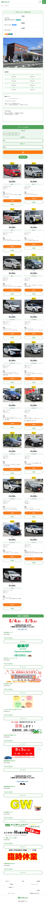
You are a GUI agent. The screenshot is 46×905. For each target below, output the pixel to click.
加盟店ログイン (11, 887)
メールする (18, 19)
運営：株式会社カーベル (23, 901)
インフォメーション (34, 884)
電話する (14, 24)
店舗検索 (38, 881)
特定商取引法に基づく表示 (34, 893)
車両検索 (11, 884)
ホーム (2, 5)
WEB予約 (12, 200)
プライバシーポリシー (11, 893)
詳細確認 (12, 204)
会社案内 (38, 890)
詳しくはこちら (23, 641)
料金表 (23, 881)
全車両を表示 (23, 157)
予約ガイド (8, 881)
